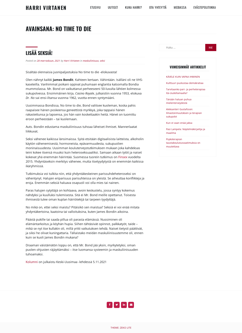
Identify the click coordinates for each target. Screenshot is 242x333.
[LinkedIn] (124, 305)
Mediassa (180, 7)
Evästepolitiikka (204, 7)
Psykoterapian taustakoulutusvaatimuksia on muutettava (183, 143)
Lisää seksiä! (39, 52)
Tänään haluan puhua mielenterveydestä (178, 101)
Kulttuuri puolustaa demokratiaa (184, 83)
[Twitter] (117, 305)
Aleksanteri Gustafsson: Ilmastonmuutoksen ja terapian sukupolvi (184, 113)
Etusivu (95, 7)
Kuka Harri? (133, 7)
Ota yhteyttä (158, 7)
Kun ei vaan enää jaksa (179, 122)
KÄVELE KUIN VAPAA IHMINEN (183, 76)
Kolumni (32, 262)
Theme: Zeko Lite (121, 327)
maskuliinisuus (91, 60)
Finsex (122, 157)
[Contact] (131, 305)
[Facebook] (109, 305)
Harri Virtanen (46, 7)
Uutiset (113, 7)
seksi (102, 60)
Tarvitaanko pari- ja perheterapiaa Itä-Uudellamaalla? (185, 91)
